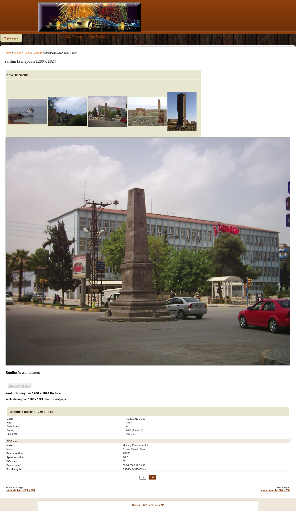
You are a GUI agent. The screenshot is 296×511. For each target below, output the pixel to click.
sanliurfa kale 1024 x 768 (20, 490)
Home (8, 53)
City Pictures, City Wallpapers (90, 37)
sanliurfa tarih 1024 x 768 (275, 490)
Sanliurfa (37, 53)
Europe (17, 53)
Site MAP (159, 505)
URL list (147, 505)
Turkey (27, 53)
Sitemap (136, 505)
